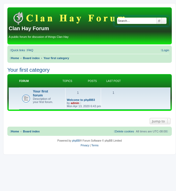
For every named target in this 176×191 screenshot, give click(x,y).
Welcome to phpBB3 (81, 99)
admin (75, 103)
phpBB (76, 140)
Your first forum (40, 93)
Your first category (28, 70)
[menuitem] (29, 50)
